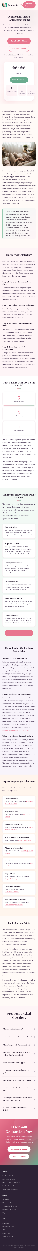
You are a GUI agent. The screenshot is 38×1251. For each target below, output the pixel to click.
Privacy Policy (6, 1233)
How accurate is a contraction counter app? (16, 1071)
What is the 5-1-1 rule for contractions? (16, 1045)
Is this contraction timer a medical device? (15, 1108)
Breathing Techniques (9, 1209)
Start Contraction (19, 80)
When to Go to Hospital (10, 1189)
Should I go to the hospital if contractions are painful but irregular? (17, 1099)
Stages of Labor (7, 1203)
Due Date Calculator (8, 1176)
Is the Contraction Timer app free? (15, 1063)
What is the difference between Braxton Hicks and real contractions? (16, 1053)
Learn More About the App (19, 633)
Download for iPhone (19, 41)
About (4, 1230)
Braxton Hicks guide (24, 840)
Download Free (28, 5)
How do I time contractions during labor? (17, 1037)
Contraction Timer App (9, 1206)
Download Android (8, 1226)
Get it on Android (19, 49)
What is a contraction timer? (13, 1029)
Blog (3, 1213)
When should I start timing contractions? (17, 1080)
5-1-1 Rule (5, 1199)
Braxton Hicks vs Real (9, 1186)
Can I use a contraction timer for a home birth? (17, 1089)
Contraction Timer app (12, 892)
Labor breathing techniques (14, 905)
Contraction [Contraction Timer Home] (12, 5)
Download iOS (6, 1223)
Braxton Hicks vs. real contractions (15, 730)
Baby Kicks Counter (8, 1179)
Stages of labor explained (13, 879)
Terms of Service (7, 1236)
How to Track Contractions (11, 1182)
